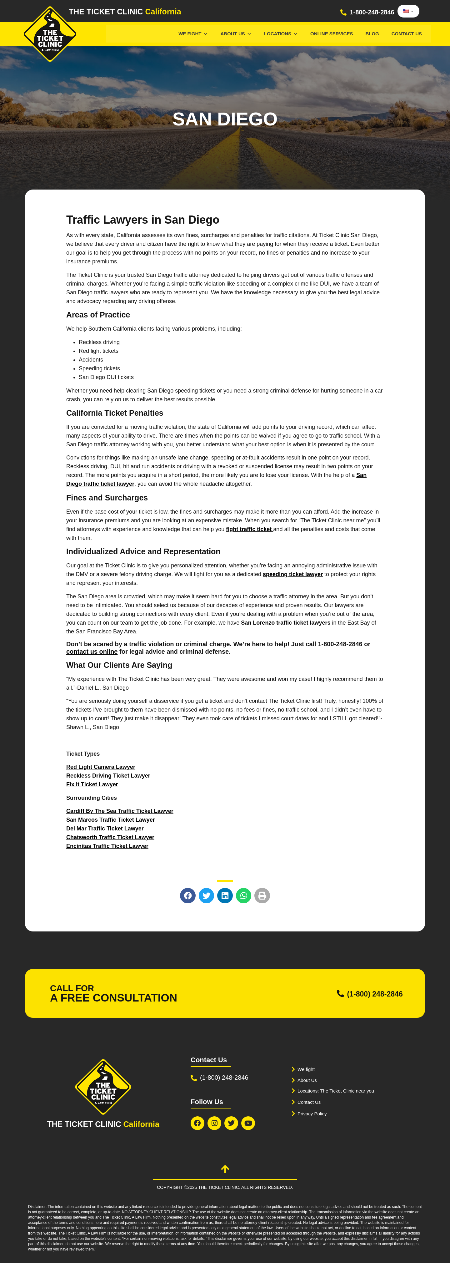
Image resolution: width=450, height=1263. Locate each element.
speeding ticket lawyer (293, 574)
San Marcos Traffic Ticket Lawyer (110, 820)
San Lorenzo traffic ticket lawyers (285, 623)
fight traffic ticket (249, 529)
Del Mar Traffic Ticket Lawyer (105, 828)
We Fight (193, 33)
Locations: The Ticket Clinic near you (341, 1091)
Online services (331, 33)
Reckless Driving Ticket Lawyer (108, 776)
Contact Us (407, 33)
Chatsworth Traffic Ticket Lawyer (110, 837)
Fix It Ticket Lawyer (92, 784)
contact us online (92, 651)
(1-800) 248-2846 (366, 993)
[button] (188, 896)
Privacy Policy (314, 1114)
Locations (281, 33)
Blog (372, 33)
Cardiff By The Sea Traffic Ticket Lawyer (119, 811)
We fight (307, 1069)
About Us (235, 33)
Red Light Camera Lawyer (100, 767)
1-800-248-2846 (372, 12)
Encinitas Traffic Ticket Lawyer (107, 846)
